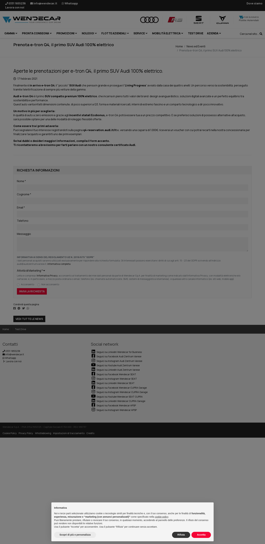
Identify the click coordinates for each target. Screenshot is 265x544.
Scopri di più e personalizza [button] (75, 534)
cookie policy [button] (161, 516)
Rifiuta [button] (181, 534)
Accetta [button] (201, 534)
